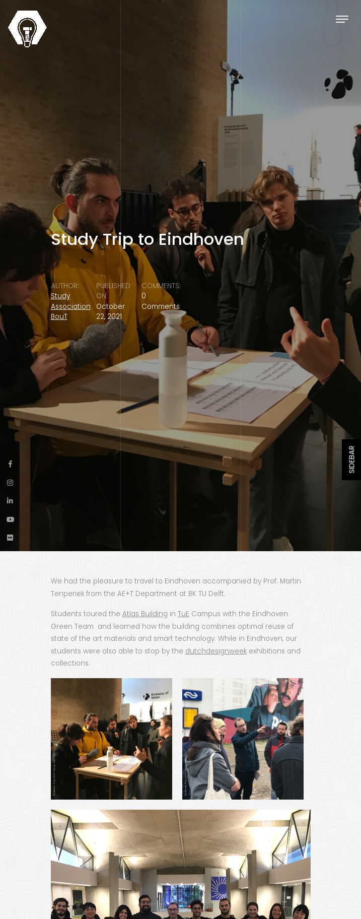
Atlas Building (145, 614)
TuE (183, 614)
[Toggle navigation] (342, 19)
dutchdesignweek (216, 651)
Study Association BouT (71, 306)
